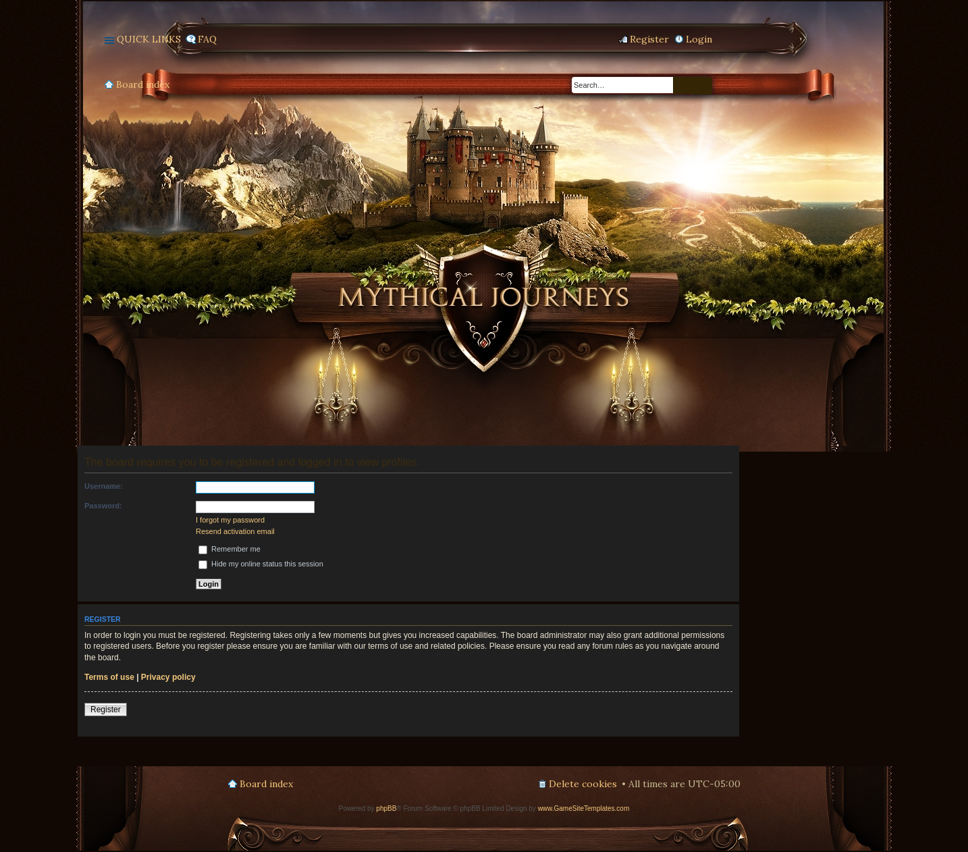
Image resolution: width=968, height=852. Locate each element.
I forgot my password (230, 520)
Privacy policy (168, 677)
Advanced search (702, 86)
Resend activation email (235, 531)
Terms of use (109, 677)
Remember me (229, 549)
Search (683, 85)
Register (105, 709)
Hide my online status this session (260, 564)
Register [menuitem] (649, 39)
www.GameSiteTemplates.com (584, 808)
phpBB (386, 808)
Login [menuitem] (699, 39)
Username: (103, 486)
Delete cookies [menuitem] (583, 784)
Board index (142, 84)
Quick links (149, 39)
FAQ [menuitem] (207, 39)
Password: (103, 506)
